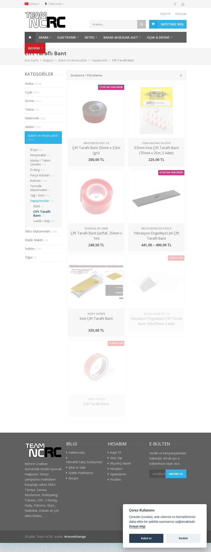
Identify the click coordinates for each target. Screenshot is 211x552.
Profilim (115, 480)
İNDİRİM (34, 48)
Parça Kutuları (42, 175)
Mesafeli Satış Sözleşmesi (84, 462)
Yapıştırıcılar (42, 201)
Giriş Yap (116, 458)
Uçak (32, 92)
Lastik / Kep (44, 221)
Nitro (90, 37)
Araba (43, 37)
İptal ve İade (77, 467)
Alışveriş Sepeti (120, 463)
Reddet (183, 538)
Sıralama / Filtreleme (86, 75)
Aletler (33, 127)
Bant (38, 206)
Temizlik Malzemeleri (40, 188)
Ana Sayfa (30, 37)
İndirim (33, 249)
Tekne (32, 109)
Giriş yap (181, 14)
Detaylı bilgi (137, 526)
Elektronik (66, 37)
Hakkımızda (77, 453)
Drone (33, 101)
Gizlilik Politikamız (81, 473)
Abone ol (176, 474)
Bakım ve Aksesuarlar (43, 137)
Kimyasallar (40, 155)
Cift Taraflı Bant (41, 213)
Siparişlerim (118, 474)
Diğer (31, 257)
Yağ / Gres (40, 195)
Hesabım (116, 469)
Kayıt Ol (165, 14)
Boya (36, 150)
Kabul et (146, 538)
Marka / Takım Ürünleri (40, 162)
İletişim (74, 478)
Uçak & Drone (158, 37)
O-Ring (37, 170)
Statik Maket (36, 240)
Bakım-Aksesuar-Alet (120, 37)
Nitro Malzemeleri (41, 231)
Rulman (39, 181)
